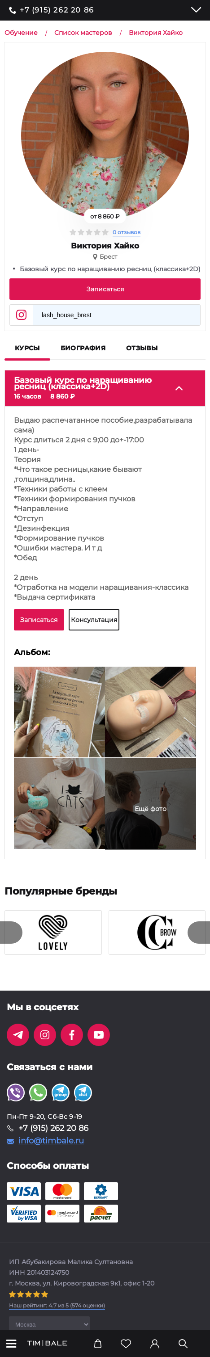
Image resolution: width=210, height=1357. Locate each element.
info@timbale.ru (51, 1141)
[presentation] (11, 932)
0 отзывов (126, 232)
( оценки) (57, 1305)
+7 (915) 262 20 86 (57, 10)
